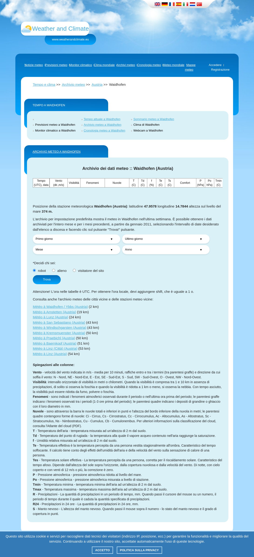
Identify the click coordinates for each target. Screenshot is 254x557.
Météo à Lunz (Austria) (50, 317)
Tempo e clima (44, 84)
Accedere (215, 65)
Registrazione (220, 69)
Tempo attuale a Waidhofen (102, 119)
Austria (97, 84)
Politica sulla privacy (139, 550)
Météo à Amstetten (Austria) (54, 312)
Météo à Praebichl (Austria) (54, 338)
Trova (47, 279)
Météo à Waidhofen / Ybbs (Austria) (60, 307)
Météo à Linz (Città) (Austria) (55, 348)
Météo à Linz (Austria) (50, 354)
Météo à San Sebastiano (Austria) (59, 322)
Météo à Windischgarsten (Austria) (59, 328)
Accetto (102, 550)
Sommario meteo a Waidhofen (153, 119)
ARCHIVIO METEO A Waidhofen (56, 151)
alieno (59, 271)
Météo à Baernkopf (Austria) (55, 343)
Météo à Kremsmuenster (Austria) (59, 333)
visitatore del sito (88, 271)
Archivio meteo (73, 84)
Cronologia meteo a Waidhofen (104, 130)
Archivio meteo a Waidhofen (102, 124)
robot (39, 271)
